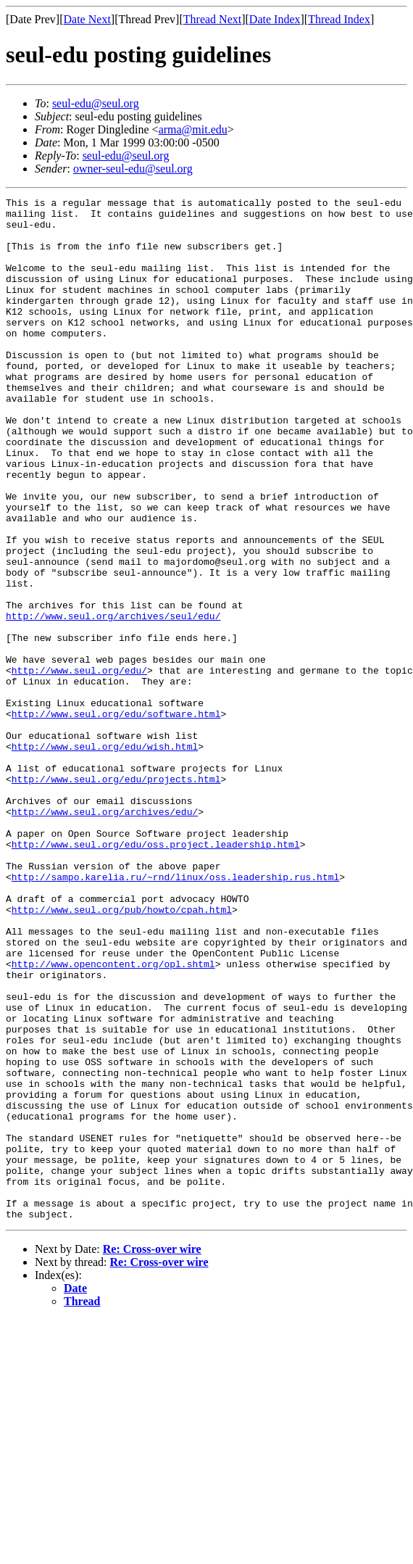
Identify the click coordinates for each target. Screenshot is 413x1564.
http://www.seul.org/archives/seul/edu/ (113, 700)
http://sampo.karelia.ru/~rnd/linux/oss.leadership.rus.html (175, 1013)
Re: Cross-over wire (152, 1453)
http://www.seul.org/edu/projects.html (116, 896)
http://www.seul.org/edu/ (79, 765)
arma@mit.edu (193, 129)
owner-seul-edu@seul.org (133, 168)
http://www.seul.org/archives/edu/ (105, 935)
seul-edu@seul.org (95, 103)
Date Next (87, 19)
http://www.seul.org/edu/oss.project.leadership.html (156, 974)
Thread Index (339, 19)
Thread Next (212, 19)
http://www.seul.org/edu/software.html (116, 817)
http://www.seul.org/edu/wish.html (105, 857)
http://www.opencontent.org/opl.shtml (113, 1118)
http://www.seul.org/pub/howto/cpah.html (122, 1052)
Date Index (275, 19)
